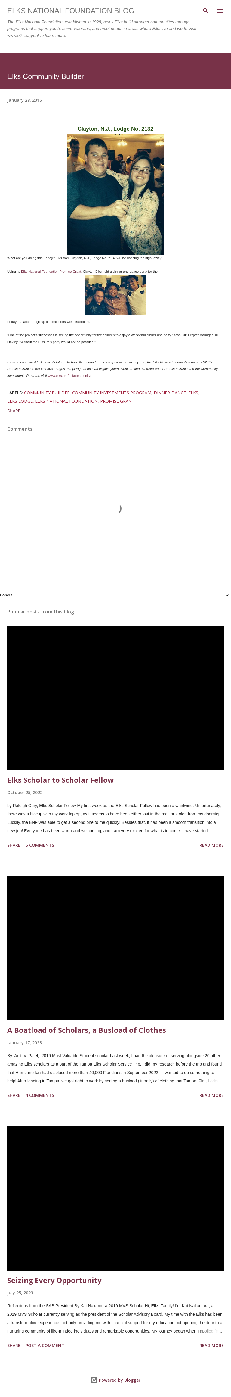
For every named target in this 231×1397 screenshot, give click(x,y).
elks (193, 393)
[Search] (205, 10)
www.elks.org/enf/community (69, 375)
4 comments (40, 1095)
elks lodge (20, 401)
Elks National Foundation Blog (70, 11)
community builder (47, 393)
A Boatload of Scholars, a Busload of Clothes (86, 1030)
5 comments (40, 845)
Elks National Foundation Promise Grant (51, 271)
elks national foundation (66, 401)
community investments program (111, 393)
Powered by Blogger (115, 1380)
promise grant (117, 401)
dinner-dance (170, 393)
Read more (211, 845)
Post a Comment (45, 1345)
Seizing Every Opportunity (54, 1280)
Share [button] (13, 411)
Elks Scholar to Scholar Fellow (60, 780)
